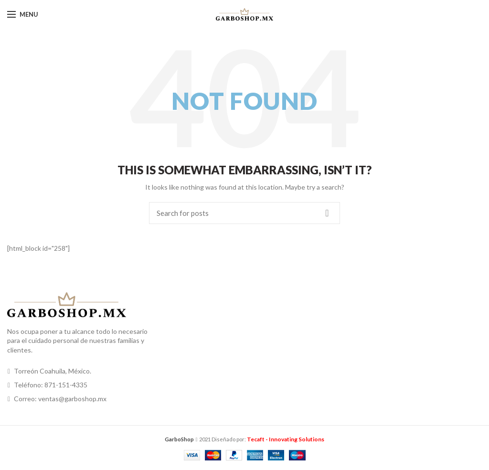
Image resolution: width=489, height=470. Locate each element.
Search (327, 213)
